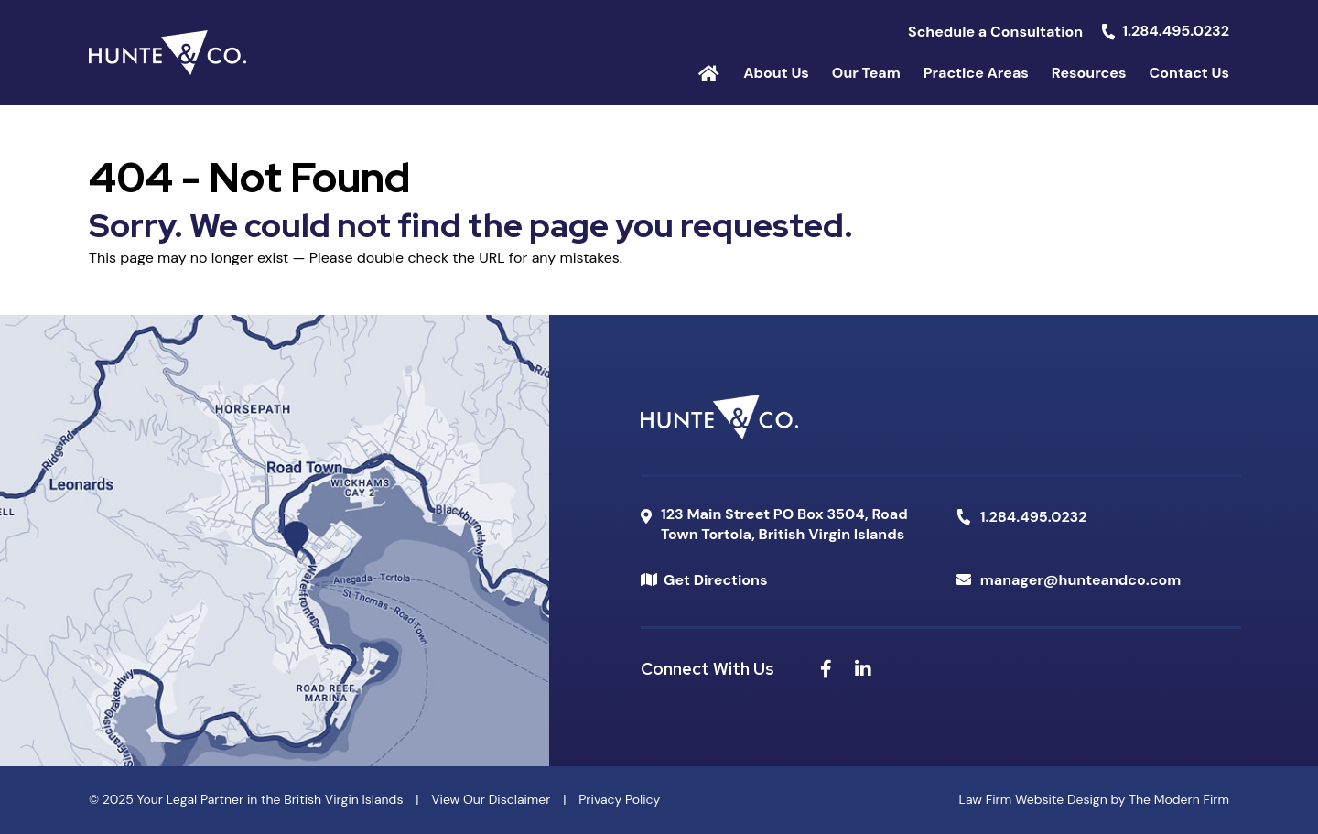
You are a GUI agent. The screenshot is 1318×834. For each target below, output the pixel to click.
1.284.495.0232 (1175, 30)
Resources (1089, 72)
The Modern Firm (1179, 799)
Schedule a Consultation (995, 31)
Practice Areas (976, 72)
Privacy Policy (619, 799)
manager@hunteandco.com (1081, 580)
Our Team (866, 72)
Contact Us (1189, 72)
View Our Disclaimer (490, 799)
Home (708, 72)
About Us (776, 72)
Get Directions (715, 580)
